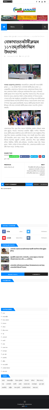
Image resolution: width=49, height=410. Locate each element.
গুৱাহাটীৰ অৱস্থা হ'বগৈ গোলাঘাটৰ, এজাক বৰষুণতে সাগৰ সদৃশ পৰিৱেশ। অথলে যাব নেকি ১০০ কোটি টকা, (26, 259)
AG (26, 407)
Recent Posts (12, 275)
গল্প (3, 335)
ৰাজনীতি (5, 359)
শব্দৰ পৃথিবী (5, 366)
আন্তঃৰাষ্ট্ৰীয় (5, 318)
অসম (10, 37)
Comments (36, 275)
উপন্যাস (4, 324)
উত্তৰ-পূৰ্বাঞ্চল (6, 321)
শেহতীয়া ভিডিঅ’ (6, 369)
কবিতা (4, 328)
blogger (29, 185)
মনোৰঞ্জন (5, 352)
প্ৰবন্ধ (4, 345)
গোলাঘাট (5, 338)
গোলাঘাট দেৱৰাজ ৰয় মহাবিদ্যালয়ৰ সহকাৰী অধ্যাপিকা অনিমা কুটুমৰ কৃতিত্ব (28, 251)
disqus (36, 185)
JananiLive (28, 405)
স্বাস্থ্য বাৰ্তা (5, 372)
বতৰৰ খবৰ (5, 349)
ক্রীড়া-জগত (5, 331)
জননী (4, 342)
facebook (44, 185)
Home (6, 37)
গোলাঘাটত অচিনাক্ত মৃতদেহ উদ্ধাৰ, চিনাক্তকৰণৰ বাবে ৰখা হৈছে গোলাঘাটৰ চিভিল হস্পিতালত (27, 268)
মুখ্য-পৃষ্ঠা (14, 37)
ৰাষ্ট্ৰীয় (4, 362)
